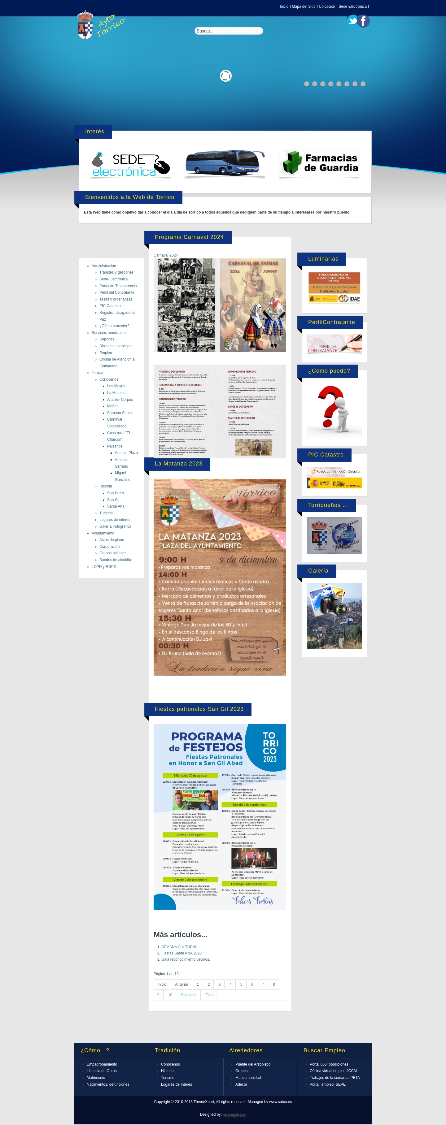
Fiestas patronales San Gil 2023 (199, 709)
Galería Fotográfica (115, 526)
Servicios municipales (109, 333)
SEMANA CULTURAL (179, 947)
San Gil (113, 500)
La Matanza (117, 393)
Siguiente (189, 995)
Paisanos (114, 446)
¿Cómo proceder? (114, 326)
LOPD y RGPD (104, 567)
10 (170, 995)
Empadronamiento (102, 1064)
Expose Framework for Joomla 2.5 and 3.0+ (102, 25)
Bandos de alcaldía (115, 560)
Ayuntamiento (103, 533)
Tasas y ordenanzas (116, 299)
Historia (105, 486)
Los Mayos (116, 386)
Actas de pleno (111, 540)
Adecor (241, 1084)
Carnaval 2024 (166, 255)
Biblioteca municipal (115, 346)
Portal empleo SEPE (328, 1084)
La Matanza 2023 (179, 464)
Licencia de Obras (102, 1071)
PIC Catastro (110, 306)
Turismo (106, 513)
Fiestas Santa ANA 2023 (181, 953)
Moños (112, 406)
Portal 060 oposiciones (329, 1064)
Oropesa (242, 1071)
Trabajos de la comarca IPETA (335, 1077)
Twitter (353, 21)
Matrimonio (96, 1077)
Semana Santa (119, 413)
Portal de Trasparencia (118, 286)
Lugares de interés (114, 519)
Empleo (105, 353)
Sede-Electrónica (113, 279)
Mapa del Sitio (304, 6)
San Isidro (115, 493)
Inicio (284, 6)
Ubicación (327, 6)
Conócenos (108, 379)
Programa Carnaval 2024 (189, 237)
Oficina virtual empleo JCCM (333, 1071)
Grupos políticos (112, 553)
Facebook (363, 21)
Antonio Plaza (126, 453)
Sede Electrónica (353, 6)
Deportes (107, 339)
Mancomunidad (248, 1077)
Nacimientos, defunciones (108, 1084)
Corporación (109, 546)
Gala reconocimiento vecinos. (185, 959)
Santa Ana (115, 506)
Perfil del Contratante (116, 292)
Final (209, 995)
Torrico (97, 372)
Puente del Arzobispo (252, 1064)
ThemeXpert (234, 1115)
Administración (104, 266)
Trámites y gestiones (116, 272)
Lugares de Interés (176, 1084)
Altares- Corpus (120, 399)
